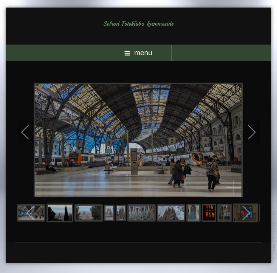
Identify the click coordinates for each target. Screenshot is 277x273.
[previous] (30, 132)
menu (138, 53)
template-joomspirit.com (274, 234)
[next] (247, 132)
